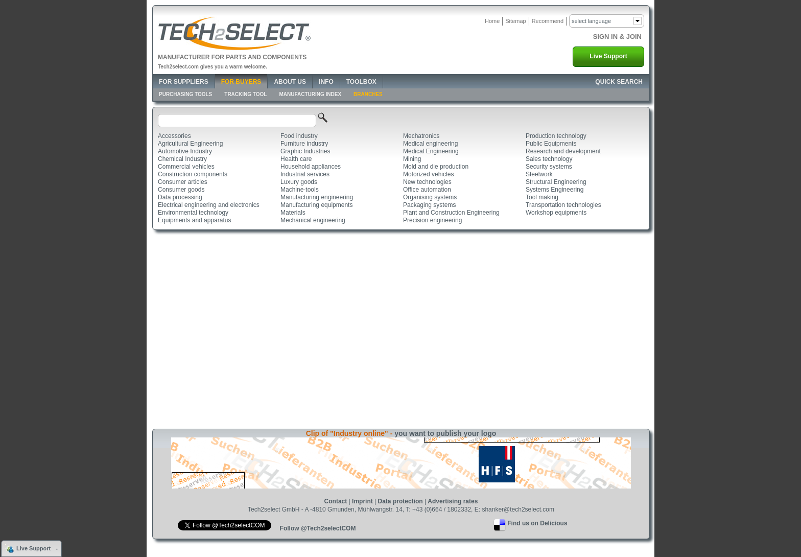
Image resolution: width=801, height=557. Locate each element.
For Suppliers (183, 81)
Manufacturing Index (310, 94)
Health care (296, 159)
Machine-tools (299, 189)
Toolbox (361, 81)
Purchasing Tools (185, 94)
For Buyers (241, 81)
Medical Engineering (431, 151)
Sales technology (549, 159)
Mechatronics (421, 136)
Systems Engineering (554, 189)
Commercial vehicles (186, 166)
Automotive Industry (185, 151)
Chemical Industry (182, 159)
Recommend (547, 21)
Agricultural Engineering (190, 143)
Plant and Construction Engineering (451, 212)
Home (492, 21)
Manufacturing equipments (316, 204)
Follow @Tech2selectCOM (318, 528)
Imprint (362, 501)
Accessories (174, 136)
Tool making (542, 197)
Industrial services (304, 174)
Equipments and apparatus (194, 220)
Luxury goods (298, 181)
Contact (335, 501)
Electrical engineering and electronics (209, 204)
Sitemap (515, 21)
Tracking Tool (245, 94)
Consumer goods (181, 189)
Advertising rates (453, 501)
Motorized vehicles (428, 174)
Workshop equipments (556, 212)
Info (326, 81)
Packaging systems (429, 204)
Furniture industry (304, 143)
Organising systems (430, 197)
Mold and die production (435, 166)
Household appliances (310, 166)
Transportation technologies (563, 204)
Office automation (427, 189)
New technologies (427, 181)
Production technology (556, 136)
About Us (290, 81)
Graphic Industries (305, 151)
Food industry (299, 136)
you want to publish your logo (445, 433)
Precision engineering (432, 220)
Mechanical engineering (312, 220)
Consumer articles (182, 181)
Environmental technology (193, 212)
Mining (412, 159)
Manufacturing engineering (316, 197)
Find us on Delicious (537, 523)
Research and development (563, 151)
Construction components (192, 174)
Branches (368, 94)
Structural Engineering (556, 181)
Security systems (549, 166)
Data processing (180, 197)
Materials (292, 212)
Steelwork (539, 174)
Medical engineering (430, 143)
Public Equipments (551, 143)
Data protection (400, 501)
